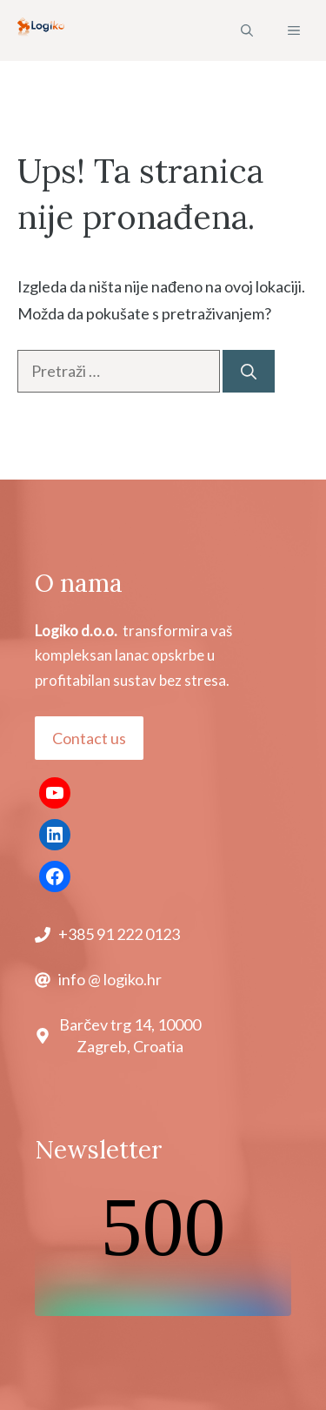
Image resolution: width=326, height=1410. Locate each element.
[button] (246, 30)
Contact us (89, 738)
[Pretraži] (249, 371)
